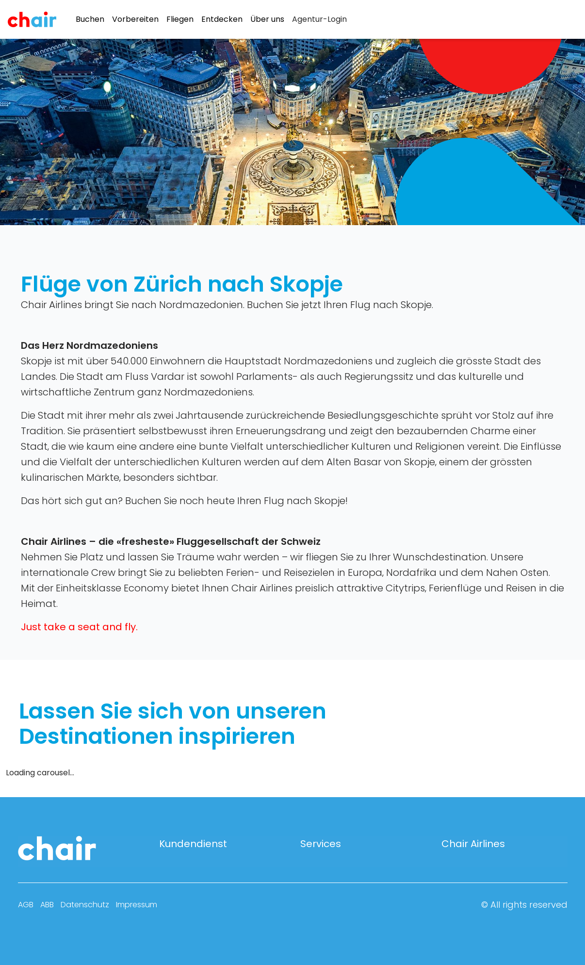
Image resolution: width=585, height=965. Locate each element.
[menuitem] (319, 19)
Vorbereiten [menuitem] (135, 19)
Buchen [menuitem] (90, 19)
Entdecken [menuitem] (222, 19)
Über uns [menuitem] (267, 19)
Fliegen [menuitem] (180, 19)
